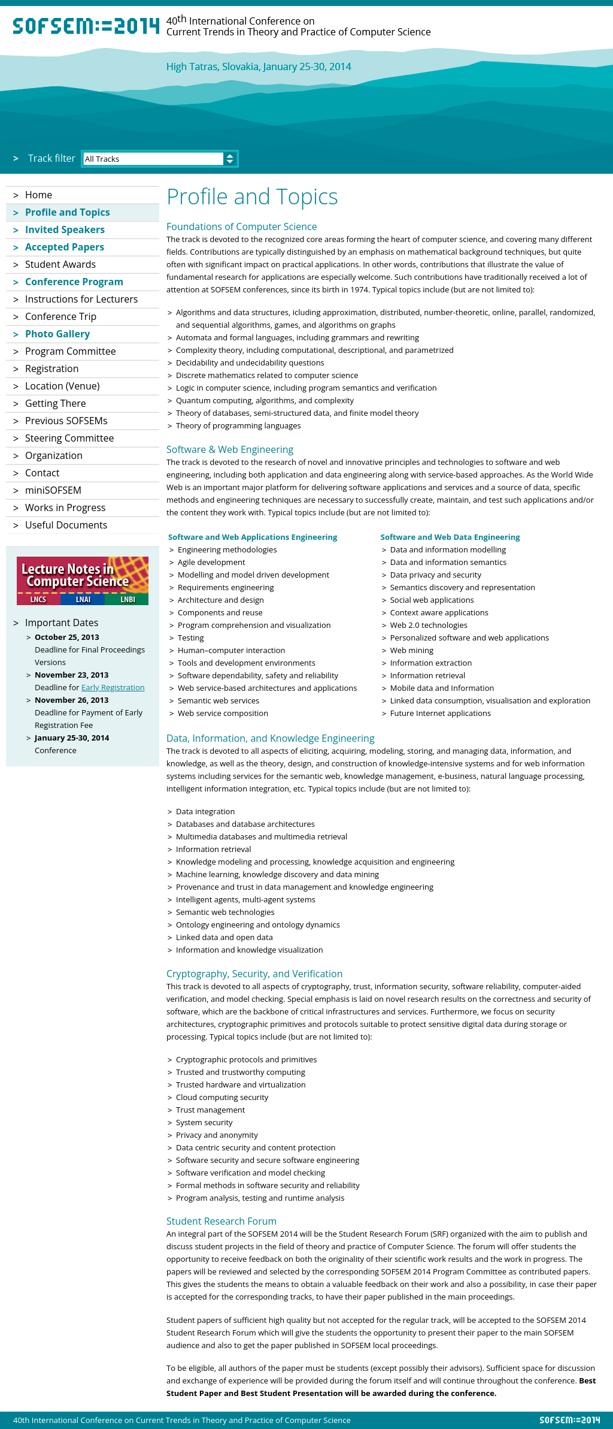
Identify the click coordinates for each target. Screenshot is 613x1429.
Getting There (55, 403)
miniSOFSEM (53, 490)
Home (38, 194)
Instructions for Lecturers (81, 299)
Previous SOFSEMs (66, 420)
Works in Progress (65, 507)
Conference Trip (60, 316)
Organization (54, 455)
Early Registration (113, 687)
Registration (52, 368)
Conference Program (74, 281)
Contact (42, 472)
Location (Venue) (62, 385)
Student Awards (60, 264)
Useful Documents (66, 524)
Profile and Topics (67, 212)
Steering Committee (69, 438)
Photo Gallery (57, 333)
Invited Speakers (65, 229)
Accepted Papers (64, 246)
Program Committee (70, 351)
